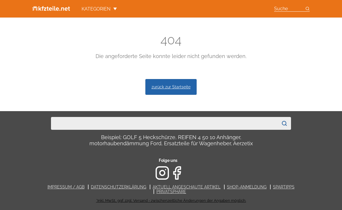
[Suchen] (284, 123)
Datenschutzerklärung (118, 187)
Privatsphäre (171, 191)
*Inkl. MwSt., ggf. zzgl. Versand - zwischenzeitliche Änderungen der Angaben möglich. (171, 200)
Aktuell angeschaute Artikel (187, 187)
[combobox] (164, 123)
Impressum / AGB (65, 187)
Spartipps (284, 187)
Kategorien (99, 9)
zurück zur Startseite (171, 86)
